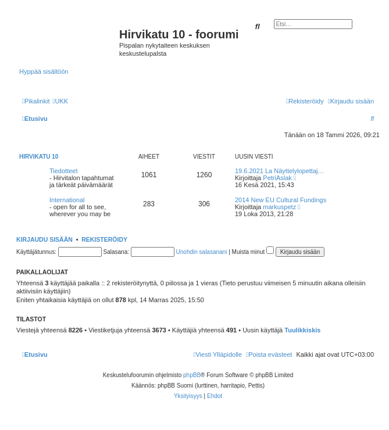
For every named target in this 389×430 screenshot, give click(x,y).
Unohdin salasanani (201, 252)
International (67, 199)
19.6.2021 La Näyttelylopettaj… (279, 170)
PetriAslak (277, 177)
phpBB (192, 375)
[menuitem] (60, 101)
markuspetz (279, 206)
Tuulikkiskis (302, 330)
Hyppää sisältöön (43, 71)
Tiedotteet (63, 170)
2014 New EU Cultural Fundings (280, 199)
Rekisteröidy (104, 239)
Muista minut (253, 252)
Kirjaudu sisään (44, 239)
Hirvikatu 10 (38, 156)
